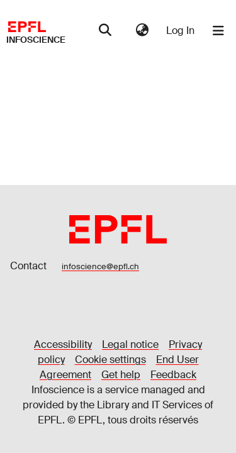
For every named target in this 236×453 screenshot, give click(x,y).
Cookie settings (110, 359)
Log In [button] (181, 30)
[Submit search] (105, 31)
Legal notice (130, 344)
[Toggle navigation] (218, 30)
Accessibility (63, 344)
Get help (120, 374)
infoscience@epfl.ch (100, 266)
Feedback (173, 374)
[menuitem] (142, 31)
